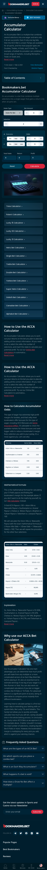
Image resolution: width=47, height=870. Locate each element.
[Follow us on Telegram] (15, 833)
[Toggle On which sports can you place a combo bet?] (43, 758)
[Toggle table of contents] (40, 78)
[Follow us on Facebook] (26, 833)
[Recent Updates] (43, 4)
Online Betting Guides (15, 10)
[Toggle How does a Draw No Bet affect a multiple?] (43, 783)
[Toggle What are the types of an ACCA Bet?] (43, 749)
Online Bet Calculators (34, 10)
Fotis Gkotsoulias (37, 65)
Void (16, 139)
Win (10, 139)
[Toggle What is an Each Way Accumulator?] (43, 767)
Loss (21, 139)
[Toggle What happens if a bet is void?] (43, 774)
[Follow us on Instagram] (32, 833)
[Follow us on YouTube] (37, 833)
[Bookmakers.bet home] (18, 4)
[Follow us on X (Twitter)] (21, 833)
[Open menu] (4, 4)
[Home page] (3, 10)
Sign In (35, 4)
